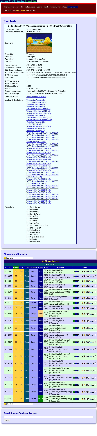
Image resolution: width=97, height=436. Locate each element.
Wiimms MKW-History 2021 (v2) (38, 111)
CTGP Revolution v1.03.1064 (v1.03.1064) (42, 175)
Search (7, 420)
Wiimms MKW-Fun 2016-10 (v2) (38, 203)
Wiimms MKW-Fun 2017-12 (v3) (38, 192)
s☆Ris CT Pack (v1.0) (34, 124)
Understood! (73, 7)
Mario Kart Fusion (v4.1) (35, 104)
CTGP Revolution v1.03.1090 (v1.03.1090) (42, 135)
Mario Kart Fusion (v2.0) (35, 122)
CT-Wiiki (12, 1)
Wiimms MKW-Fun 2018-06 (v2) (38, 179)
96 (16, 271)
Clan (21, 267)
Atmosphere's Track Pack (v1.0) (38, 109)
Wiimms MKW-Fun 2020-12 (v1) (38, 126)
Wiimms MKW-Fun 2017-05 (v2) (38, 201)
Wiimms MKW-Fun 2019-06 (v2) (38, 159)
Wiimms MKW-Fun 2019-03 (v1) (38, 164)
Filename (60, 267)
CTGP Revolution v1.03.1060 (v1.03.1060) (42, 186)
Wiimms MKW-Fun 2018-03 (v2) (38, 190)
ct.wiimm (4, 1)
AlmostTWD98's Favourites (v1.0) (39, 120)
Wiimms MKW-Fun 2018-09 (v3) (38, 170)
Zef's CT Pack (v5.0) (34, 177)
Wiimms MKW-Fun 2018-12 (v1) (38, 166)
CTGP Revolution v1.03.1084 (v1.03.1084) (42, 144)
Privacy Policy (21, 10)
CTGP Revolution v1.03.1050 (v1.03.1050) (42, 196)
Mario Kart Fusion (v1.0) (35, 131)
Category (33, 267)
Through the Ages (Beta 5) (36, 102)
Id (9, 267)
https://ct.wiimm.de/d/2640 (36, 97)
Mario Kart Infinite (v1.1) (35, 128)
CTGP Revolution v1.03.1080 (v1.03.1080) (42, 150)
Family (16, 267)
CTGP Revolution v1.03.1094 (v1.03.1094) (42, 133)
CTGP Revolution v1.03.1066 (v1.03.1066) (42, 172)
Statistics (20, 1)
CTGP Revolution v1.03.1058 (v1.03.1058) (42, 188)
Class (40, 267)
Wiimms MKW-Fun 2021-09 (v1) (38, 113)
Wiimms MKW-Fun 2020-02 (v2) (38, 153)
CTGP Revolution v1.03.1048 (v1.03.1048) (42, 199)
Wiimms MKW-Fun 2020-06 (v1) (38, 148)
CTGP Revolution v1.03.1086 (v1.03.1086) (42, 139)
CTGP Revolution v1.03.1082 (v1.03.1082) (42, 146)
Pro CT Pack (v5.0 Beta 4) (36, 183)
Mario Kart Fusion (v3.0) (35, 115)
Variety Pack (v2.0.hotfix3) (36, 142)
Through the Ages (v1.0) (35, 100)
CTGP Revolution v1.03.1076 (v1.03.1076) (42, 155)
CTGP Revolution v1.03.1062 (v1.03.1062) (42, 181)
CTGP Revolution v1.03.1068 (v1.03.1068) (42, 168)
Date (46, 267)
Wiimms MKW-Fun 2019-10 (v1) (38, 157)
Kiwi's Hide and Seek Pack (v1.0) (38, 117)
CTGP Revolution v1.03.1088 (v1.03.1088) (42, 137)
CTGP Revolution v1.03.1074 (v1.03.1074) (42, 161)
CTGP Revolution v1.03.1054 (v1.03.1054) (42, 194)
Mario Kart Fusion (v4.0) (35, 106)
